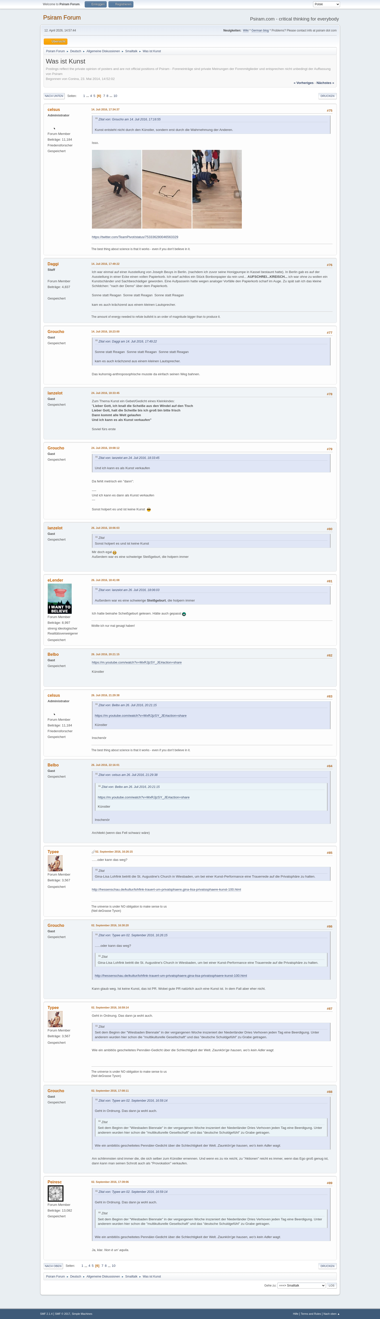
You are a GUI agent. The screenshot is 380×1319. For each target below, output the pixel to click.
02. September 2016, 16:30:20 (110, 925)
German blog (260, 30)
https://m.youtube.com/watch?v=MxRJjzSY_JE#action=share (137, 662)
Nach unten (54, 95)
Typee (53, 852)
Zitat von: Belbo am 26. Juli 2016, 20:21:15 (128, 705)
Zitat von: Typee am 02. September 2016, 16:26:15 (133, 935)
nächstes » (325, 83)
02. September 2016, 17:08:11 (110, 1090)
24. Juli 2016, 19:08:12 (105, 447)
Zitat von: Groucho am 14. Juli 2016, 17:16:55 (130, 119)
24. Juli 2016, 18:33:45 (105, 392)
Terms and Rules (311, 1313)
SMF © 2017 (62, 1313)
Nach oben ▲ (332, 1313)
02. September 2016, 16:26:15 (114, 851)
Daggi (53, 264)
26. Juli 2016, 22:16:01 (105, 764)
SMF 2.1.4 (46, 1313)
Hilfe (296, 1313)
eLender (55, 580)
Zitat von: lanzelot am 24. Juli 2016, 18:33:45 (129, 458)
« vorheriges (304, 83)
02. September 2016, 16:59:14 (110, 1007)
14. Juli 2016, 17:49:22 (105, 263)
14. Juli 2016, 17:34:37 (105, 109)
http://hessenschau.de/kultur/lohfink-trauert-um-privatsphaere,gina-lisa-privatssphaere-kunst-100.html (166, 889)
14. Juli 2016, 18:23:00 (105, 331)
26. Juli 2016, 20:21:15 (105, 654)
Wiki (246, 30)
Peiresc (55, 1182)
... (88, 96)
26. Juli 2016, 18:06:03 (105, 527)
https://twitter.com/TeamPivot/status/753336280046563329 (135, 237)
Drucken (327, 95)
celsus (54, 109)
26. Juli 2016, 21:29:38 (105, 695)
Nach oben (53, 1266)
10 (115, 96)
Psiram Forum (62, 17)
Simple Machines (82, 1313)
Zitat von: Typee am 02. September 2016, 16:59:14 (133, 1100)
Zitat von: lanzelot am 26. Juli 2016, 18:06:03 (129, 590)
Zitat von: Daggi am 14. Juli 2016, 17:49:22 (128, 341)
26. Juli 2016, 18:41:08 (105, 580)
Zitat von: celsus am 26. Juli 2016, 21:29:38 (128, 775)
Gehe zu (270, 1285)
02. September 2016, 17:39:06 (110, 1181)
